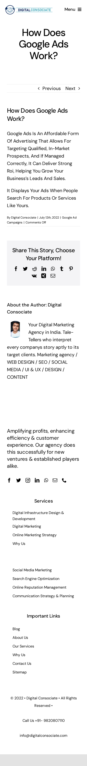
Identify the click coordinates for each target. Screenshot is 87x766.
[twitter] (18, 480)
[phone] (64, 480)
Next (70, 88)
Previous (51, 88)
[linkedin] (37, 480)
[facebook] (9, 480)
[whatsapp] (46, 480)
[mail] (55, 480)
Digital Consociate (23, 217)
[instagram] (28, 480)
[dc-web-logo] (29, 6)
